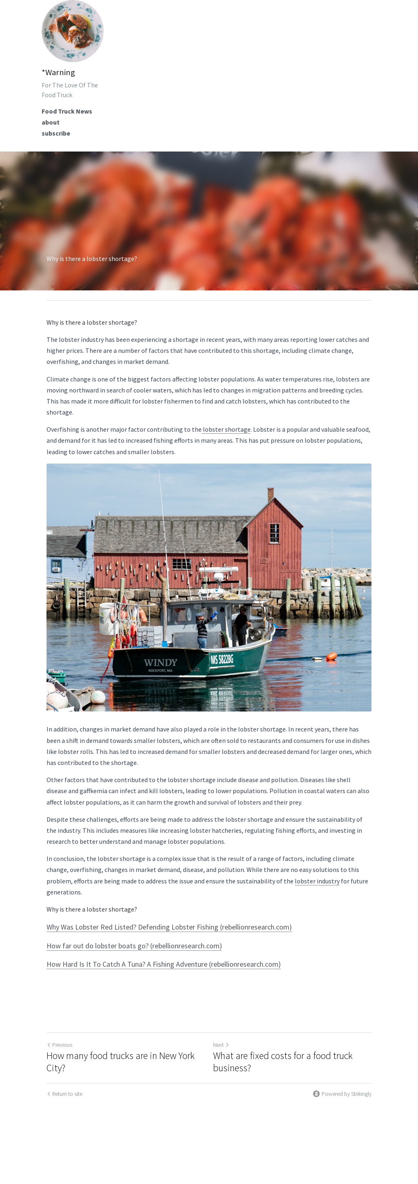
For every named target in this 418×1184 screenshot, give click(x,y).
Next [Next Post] (221, 1044)
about (51, 122)
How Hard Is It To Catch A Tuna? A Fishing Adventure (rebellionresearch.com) (164, 964)
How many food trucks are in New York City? (121, 1062)
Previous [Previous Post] (59, 1044)
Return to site (64, 1093)
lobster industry (317, 881)
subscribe (56, 133)
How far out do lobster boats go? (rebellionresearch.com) (134, 945)
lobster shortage (226, 429)
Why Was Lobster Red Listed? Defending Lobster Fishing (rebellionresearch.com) (169, 927)
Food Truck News (67, 111)
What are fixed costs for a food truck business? (283, 1062)
